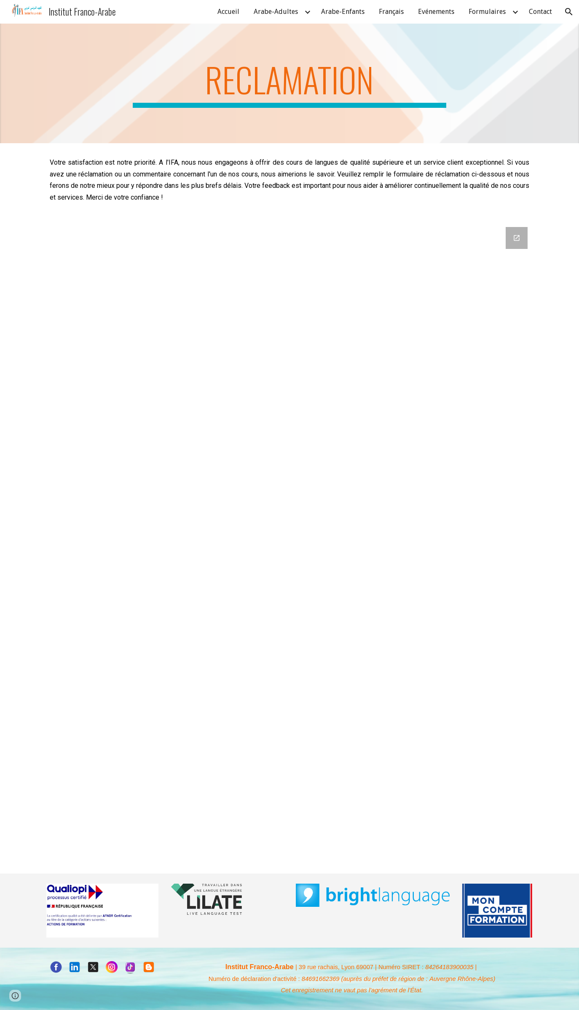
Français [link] (391, 12)
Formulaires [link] (487, 12)
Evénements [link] (436, 12)
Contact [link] (540, 12)
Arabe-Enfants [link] (343, 12)
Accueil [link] (228, 12)
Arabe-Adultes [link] (276, 12)
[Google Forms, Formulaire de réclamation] (289, 529)
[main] (289, 83)
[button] (569, 12)
